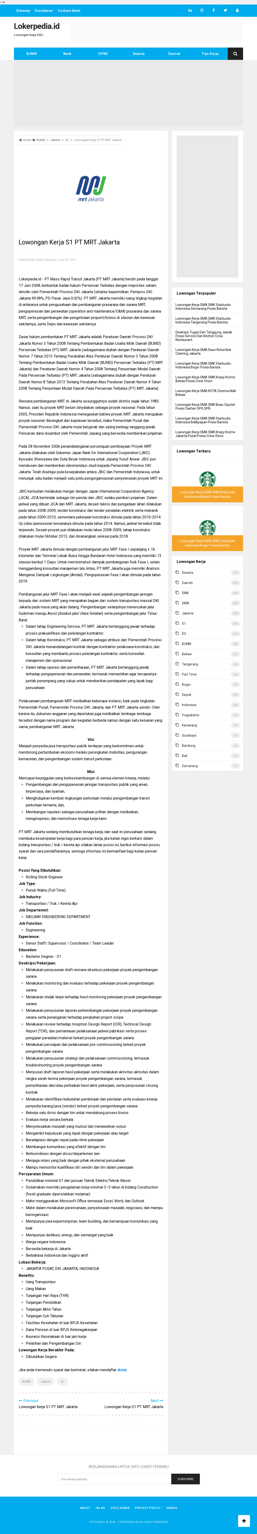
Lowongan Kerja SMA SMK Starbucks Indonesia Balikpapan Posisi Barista (203, 420)
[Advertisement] (128, 93)
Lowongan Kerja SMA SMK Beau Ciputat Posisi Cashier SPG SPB (205, 406)
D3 (184, 634)
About (84, 1508)
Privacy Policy (148, 1508)
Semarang (190, 766)
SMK (185, 593)
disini (122, 1370)
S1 (62, 1381)
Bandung (188, 745)
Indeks (172, 1508)
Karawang (189, 725)
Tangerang (190, 664)
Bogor (186, 684)
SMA (185, 603)
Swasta (139, 54)
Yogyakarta (190, 715)
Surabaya (189, 735)
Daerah (174, 54)
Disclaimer (44, 11)
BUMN (31, 54)
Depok (186, 695)
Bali (184, 756)
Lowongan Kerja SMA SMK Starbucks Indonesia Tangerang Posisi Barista (203, 320)
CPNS (103, 54)
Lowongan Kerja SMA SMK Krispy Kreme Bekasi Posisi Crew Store (205, 379)
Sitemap (23, 11)
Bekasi (187, 654)
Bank (67, 54)
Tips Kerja (210, 54)
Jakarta (46, 1381)
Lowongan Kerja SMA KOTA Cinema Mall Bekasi (206, 393)
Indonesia (189, 705)
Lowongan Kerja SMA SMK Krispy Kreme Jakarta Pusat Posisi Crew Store (205, 434)
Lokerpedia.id (128, 1522)
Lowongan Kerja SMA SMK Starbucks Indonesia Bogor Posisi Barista (203, 365)
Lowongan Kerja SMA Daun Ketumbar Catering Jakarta (203, 351)
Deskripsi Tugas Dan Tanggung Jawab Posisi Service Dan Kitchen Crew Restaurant (204, 336)
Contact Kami (69, 11)
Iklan (100, 1508)
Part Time (189, 674)
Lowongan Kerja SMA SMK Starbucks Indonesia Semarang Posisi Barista (203, 306)
